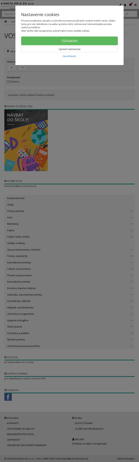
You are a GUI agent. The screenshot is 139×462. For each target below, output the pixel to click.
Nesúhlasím (69, 56)
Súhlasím (69, 40)
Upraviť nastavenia (69, 49)
